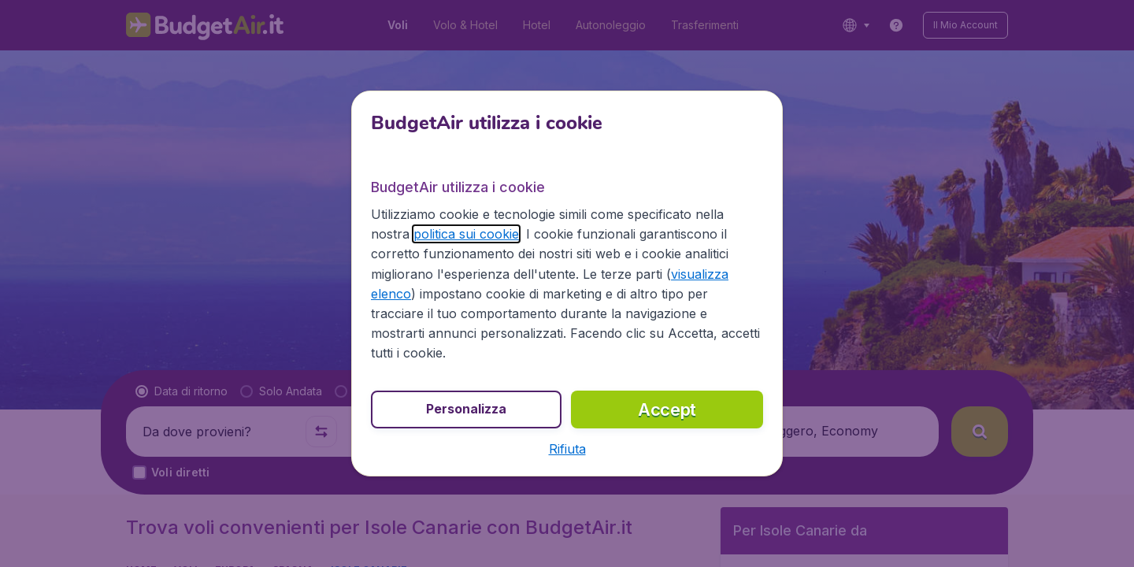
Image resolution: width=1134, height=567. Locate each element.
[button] (567, 449)
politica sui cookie (466, 234)
